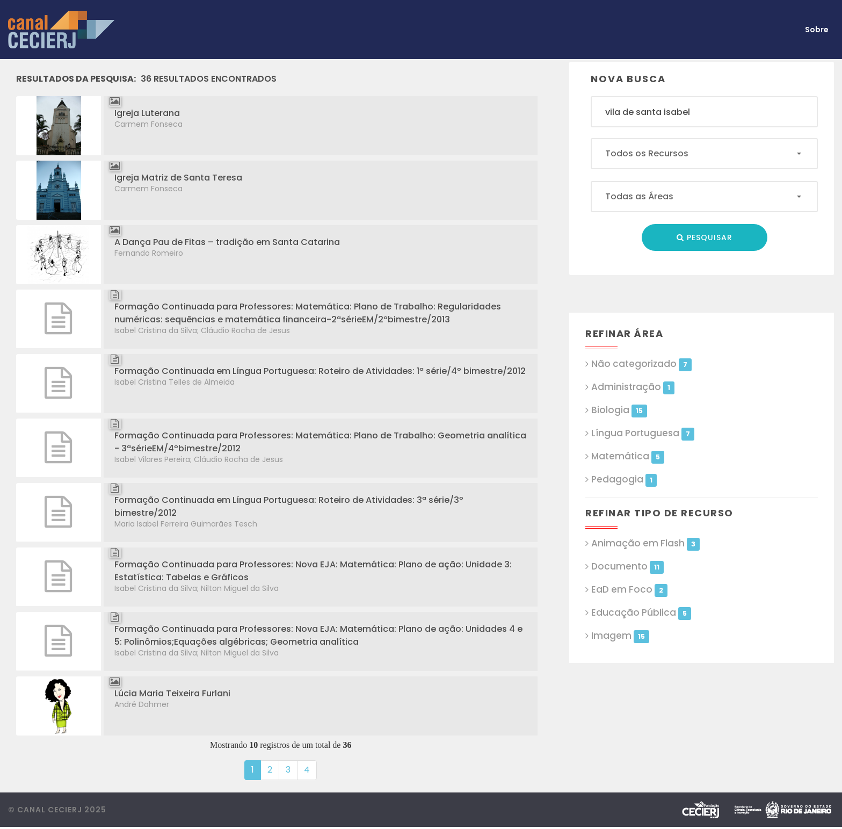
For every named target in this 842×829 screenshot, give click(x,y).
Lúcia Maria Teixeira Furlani (172, 693)
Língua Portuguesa (642, 433)
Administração (632, 387)
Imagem (620, 636)
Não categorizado (641, 364)
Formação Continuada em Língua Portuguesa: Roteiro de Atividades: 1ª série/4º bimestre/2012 (320, 371)
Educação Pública (641, 612)
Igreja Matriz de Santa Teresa (178, 177)
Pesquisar (704, 237)
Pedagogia (623, 479)
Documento (627, 566)
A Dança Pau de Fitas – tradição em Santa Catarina (227, 242)
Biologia (619, 410)
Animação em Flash (645, 543)
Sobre (817, 29)
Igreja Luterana (147, 113)
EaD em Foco (629, 589)
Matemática (627, 456)
